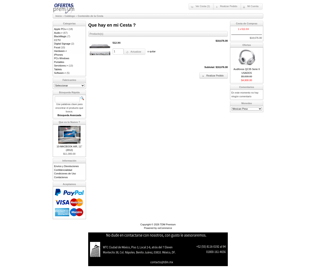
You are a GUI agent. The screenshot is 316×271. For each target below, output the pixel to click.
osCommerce (165, 228)
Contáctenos (61, 177)
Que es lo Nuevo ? (69, 122)
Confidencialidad (63, 170)
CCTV (57, 40)
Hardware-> (60, 51)
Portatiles (59, 62)
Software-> (60, 73)
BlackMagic (60, 36)
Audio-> (58, 32)
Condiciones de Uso (65, 173)
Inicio (58, 16)
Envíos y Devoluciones (66, 166)
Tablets (58, 69)
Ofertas (246, 45)
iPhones (58, 54)
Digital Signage (62, 43)
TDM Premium (168, 224)
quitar (153, 51)
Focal (57, 47)
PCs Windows (61, 58)
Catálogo (69, 16)
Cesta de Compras (246, 23)
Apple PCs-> (61, 29)
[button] (201, 6)
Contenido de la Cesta (90, 16)
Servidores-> (61, 65)
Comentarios (246, 87)
